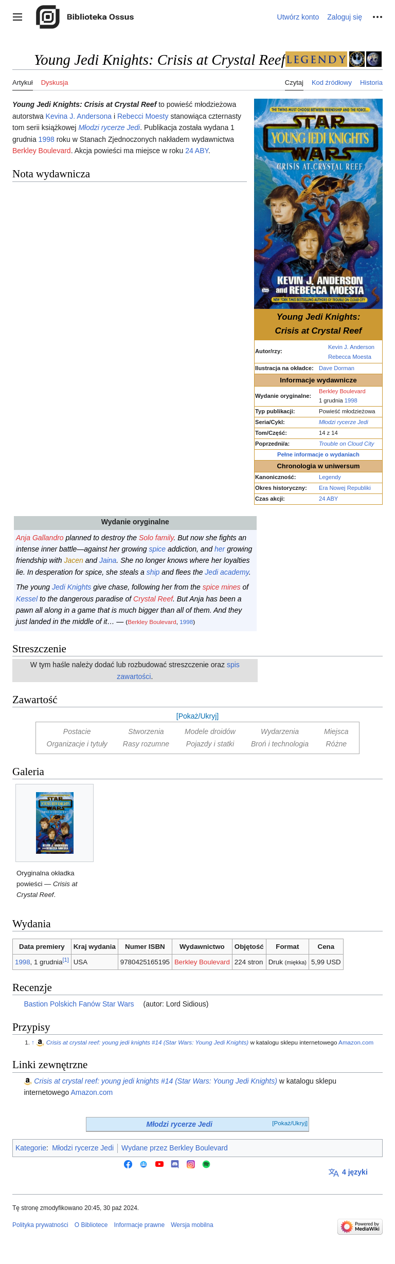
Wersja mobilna (192, 1225)
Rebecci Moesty (143, 116)
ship (153, 572)
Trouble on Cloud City (346, 444)
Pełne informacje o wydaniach (318, 454)
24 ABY (328, 499)
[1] (65, 960)
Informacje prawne (139, 1225)
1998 (351, 400)
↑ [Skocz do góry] (32, 1042)
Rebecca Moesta (349, 357)
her (219, 549)
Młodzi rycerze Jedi (343, 422)
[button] (17, 17)
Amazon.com (355, 1042)
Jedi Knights (71, 587)
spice (157, 549)
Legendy (330, 477)
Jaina (107, 560)
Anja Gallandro (40, 538)
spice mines (222, 587)
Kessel (27, 599)
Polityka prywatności (40, 1225)
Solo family (156, 538)
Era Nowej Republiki (345, 488)
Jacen (73, 560)
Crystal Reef (153, 599)
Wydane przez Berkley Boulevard (174, 1148)
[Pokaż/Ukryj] (197, 716)
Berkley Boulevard (342, 391)
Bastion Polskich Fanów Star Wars (79, 1004)
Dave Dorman (336, 368)
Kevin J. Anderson (351, 347)
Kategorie (30, 1148)
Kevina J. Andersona (79, 116)
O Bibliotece (91, 1225)
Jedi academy (226, 572)
